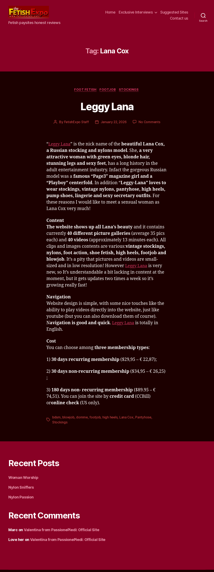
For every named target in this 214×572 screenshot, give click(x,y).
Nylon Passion (21, 499)
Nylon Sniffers (21, 489)
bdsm (56, 419)
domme (83, 419)
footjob (96, 419)
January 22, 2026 (113, 124)
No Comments (150, 124)
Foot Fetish (84, 92)
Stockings (130, 92)
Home (110, 13)
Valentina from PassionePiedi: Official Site (61, 532)
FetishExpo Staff (75, 124)
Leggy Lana (107, 108)
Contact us (179, 19)
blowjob (68, 419)
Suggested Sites (174, 13)
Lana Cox (128, 419)
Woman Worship (23, 480)
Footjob (108, 92)
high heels (111, 419)
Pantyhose (145, 419)
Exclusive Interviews (136, 13)
